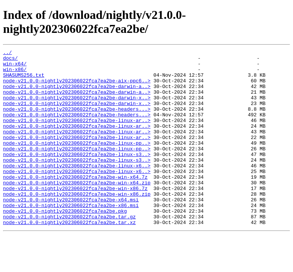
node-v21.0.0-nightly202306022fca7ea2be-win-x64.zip (76, 209)
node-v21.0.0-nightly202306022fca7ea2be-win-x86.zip (76, 223)
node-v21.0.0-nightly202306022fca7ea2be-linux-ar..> (76, 134)
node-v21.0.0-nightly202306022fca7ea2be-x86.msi (71, 236)
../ (7, 53)
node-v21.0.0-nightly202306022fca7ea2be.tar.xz (69, 257)
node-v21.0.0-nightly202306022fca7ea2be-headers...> (76, 121)
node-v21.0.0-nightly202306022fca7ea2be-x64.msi (71, 230)
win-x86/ (14, 73)
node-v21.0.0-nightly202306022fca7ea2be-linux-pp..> (76, 162)
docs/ (10, 60)
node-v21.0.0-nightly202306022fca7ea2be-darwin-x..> (76, 107)
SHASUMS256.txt (23, 80)
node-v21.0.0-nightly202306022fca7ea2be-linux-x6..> (76, 189)
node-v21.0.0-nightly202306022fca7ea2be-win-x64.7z (75, 202)
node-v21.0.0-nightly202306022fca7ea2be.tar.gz (69, 250)
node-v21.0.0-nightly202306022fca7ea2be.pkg (65, 243)
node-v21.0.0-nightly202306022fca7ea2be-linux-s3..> (76, 175)
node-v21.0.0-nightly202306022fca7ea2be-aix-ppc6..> (76, 87)
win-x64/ (14, 66)
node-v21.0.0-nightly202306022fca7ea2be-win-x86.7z (75, 216)
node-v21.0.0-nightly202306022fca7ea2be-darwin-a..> (76, 94)
